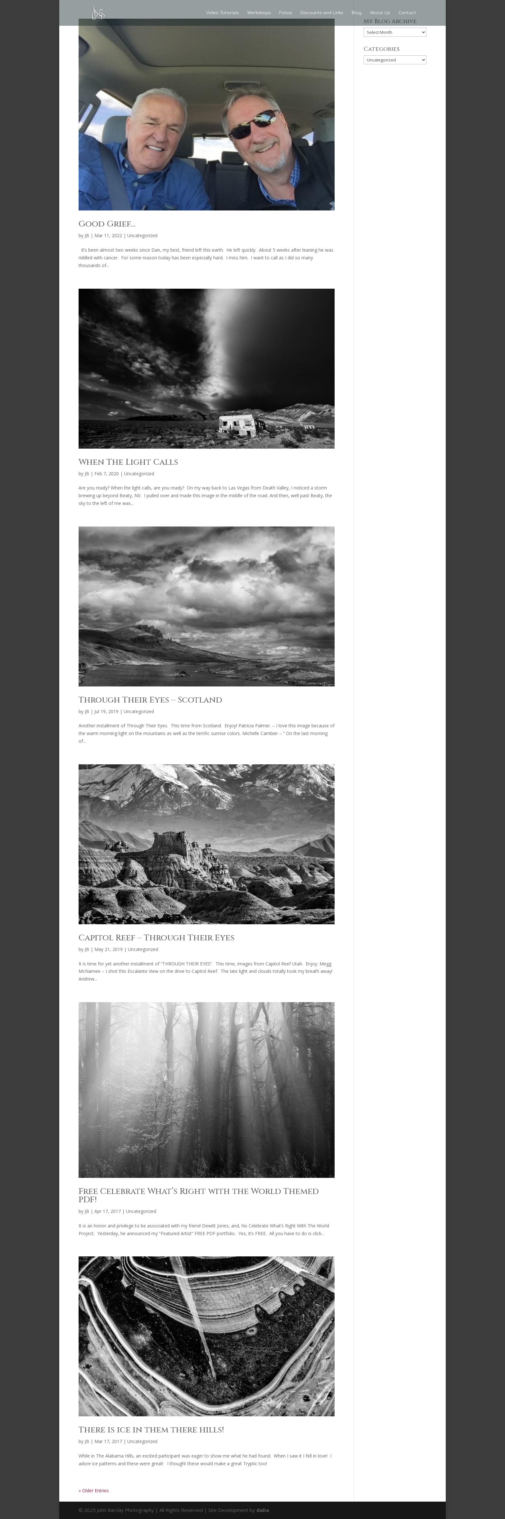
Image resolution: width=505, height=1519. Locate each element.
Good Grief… (107, 224)
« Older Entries (94, 1490)
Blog (357, 13)
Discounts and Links (321, 13)
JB (87, 235)
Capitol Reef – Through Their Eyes (156, 938)
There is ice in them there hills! (151, 1430)
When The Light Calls (128, 462)
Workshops (259, 13)
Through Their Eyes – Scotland (150, 700)
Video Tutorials (222, 13)
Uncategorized (142, 235)
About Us (380, 13)
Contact (407, 13)
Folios (285, 13)
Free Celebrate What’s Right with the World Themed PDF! (199, 1196)
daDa (262, 1510)
